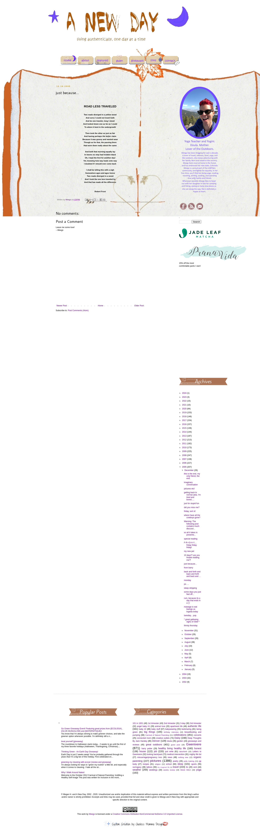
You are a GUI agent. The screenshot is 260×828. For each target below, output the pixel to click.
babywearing (170, 729)
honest (197, 748)
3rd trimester (195, 723)
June (186, 650)
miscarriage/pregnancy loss (149, 757)
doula (169, 741)
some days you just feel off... (192, 593)
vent (195, 767)
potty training (189, 761)
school (169, 764)
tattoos (149, 767)
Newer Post (62, 305)
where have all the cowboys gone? (192, 516)
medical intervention (176, 754)
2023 (184, 397)
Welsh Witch (185, 770)
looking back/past (154, 754)
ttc (187, 767)
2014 (184, 432)
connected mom (144, 738)
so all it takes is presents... (190, 533)
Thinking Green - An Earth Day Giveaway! (79, 752)
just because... (190, 564)
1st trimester (153, 723)
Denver (156, 741)
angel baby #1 (143, 726)
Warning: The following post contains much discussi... (191, 525)
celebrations (180, 735)
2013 (184, 436)
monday (187, 580)
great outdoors (154, 744)
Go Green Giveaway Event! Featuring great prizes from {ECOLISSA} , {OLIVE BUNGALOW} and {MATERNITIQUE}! (92, 729)
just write (169, 751)
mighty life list (195, 754)
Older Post (139, 305)
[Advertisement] (190, 322)
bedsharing (186, 729)
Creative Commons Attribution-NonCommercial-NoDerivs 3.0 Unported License (147, 814)
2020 (184, 409)
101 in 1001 (138, 723)
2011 (184, 443)
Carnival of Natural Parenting (157, 735)
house (142, 751)
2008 (184, 455)
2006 (184, 463)
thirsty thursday (190, 625)
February (188, 665)
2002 (184, 682)
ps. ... (186, 584)
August (187, 642)
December (189, 470)
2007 (184, 459)
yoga (198, 769)
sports (194, 764)
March (187, 661)
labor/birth (183, 752)
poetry (175, 761)
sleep (180, 764)
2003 (184, 678)
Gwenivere (193, 744)
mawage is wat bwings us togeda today (191, 609)
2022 (184, 401)
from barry (188, 567)
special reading (190, 539)
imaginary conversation (191, 483)
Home (100, 305)
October (188, 634)
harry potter (146, 748)
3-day (182, 723)
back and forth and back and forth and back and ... (192, 574)
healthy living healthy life (172, 748)
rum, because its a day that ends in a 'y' (192, 600)
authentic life (194, 726)
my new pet (189, 551)
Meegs (92, 814)
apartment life (176, 726)
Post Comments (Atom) (78, 310)
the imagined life (164, 767)
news (170, 757)
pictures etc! (189, 489)
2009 (184, 451)
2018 (184, 416)
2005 (184, 467)
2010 (184, 447)
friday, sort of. (190, 511)
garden (180, 741)
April (186, 657)
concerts (197, 735)
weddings (153, 770)
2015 (184, 428)
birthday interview (171, 732)
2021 (184, 405)
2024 (184, 393)
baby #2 (142, 729)
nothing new (183, 757)
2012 (184, 440)
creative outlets (163, 738)
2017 (184, 420)
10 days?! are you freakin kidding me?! (192, 557)
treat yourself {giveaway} (72, 741)
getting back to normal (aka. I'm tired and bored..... (192, 496)
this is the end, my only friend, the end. (192, 476)
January (188, 669)
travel (176, 767)
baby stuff (155, 729)
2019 (184, 412)
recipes (146, 764)
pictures (155, 760)
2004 (184, 674)
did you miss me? (191, 507)
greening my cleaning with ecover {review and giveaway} (86, 762)
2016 (184, 424)
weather (137, 769)
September (189, 638)
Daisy (177, 738)
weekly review (169, 770)
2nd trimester (170, 723)
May (186, 654)
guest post (175, 745)
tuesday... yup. (190, 615)
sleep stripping (190, 588)
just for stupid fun (191, 503)
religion (158, 764)
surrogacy (137, 767)
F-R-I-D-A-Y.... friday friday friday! (190, 545)
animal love (160, 726)
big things (149, 732)
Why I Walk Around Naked (72, 772)
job (155, 751)
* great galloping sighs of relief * (191, 620)
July (186, 646)
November (189, 630)
